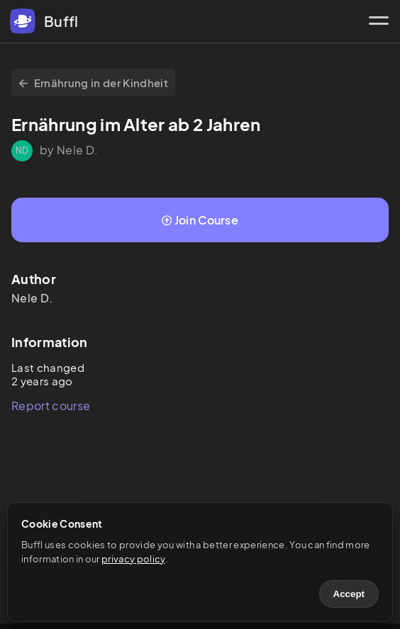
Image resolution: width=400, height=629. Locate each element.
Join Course (200, 219)
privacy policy (133, 559)
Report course (50, 405)
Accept (349, 594)
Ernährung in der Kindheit (93, 82)
